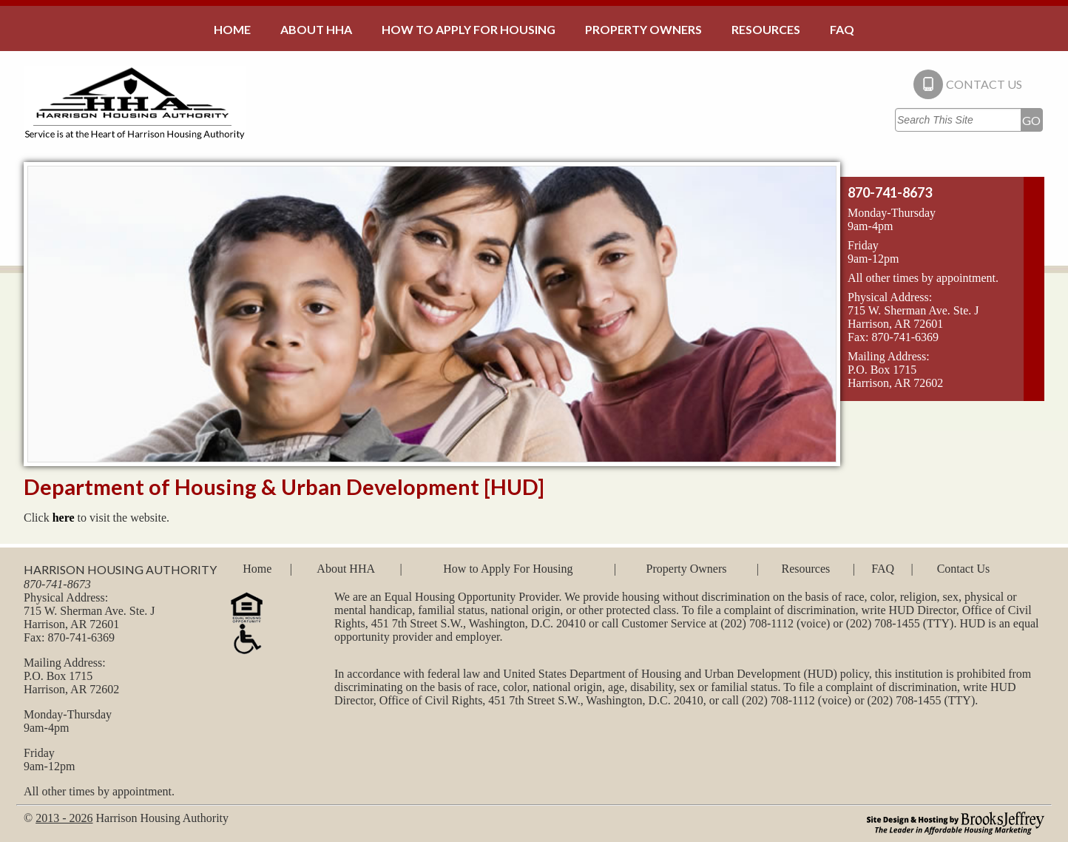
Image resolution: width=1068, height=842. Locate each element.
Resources (805, 568)
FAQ (882, 568)
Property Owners (686, 568)
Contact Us (963, 568)
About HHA (346, 568)
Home (257, 568)
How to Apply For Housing (507, 568)
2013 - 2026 (64, 818)
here (64, 517)
